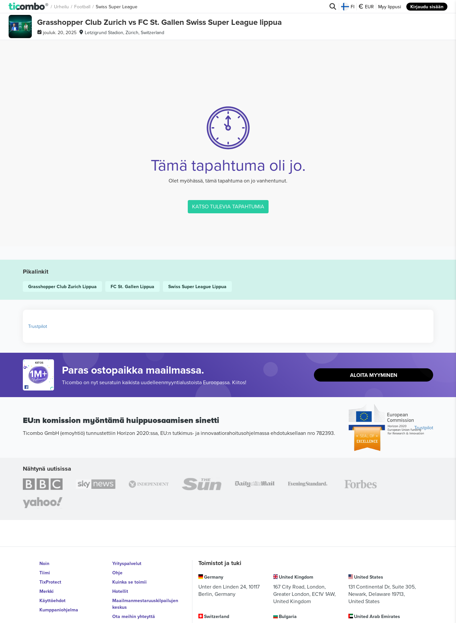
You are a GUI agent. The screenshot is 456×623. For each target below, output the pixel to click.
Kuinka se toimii (129, 582)
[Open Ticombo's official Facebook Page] (39, 387)
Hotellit (120, 591)
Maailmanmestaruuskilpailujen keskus (145, 603)
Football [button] (82, 6)
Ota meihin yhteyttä (133, 616)
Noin (44, 563)
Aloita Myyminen (373, 375)
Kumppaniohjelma (58, 609)
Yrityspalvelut (126, 563)
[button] (29, 7)
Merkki (46, 591)
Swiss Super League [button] (116, 6)
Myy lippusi (389, 6)
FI (347, 6)
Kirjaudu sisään (426, 6)
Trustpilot (37, 326)
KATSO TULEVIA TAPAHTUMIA (228, 206)
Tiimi (44, 572)
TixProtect (50, 582)
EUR (366, 6)
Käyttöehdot (52, 600)
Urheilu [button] (61, 6)
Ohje (117, 572)
